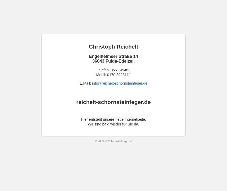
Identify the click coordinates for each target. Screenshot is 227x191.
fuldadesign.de (123, 141)
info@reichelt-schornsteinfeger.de (119, 83)
